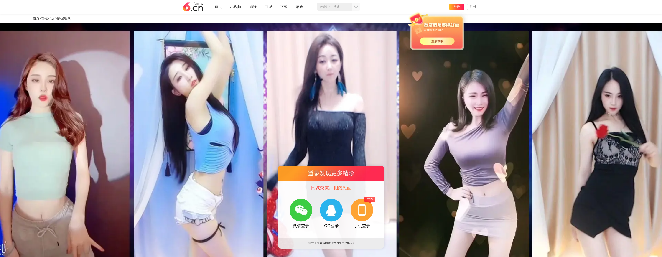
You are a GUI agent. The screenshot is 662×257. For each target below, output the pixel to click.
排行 (253, 7)
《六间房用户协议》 (343, 243)
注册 (473, 6)
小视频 (235, 9)
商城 (268, 9)
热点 (44, 18)
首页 (218, 9)
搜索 (356, 7)
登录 (457, 6)
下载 (284, 7)
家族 (299, 9)
